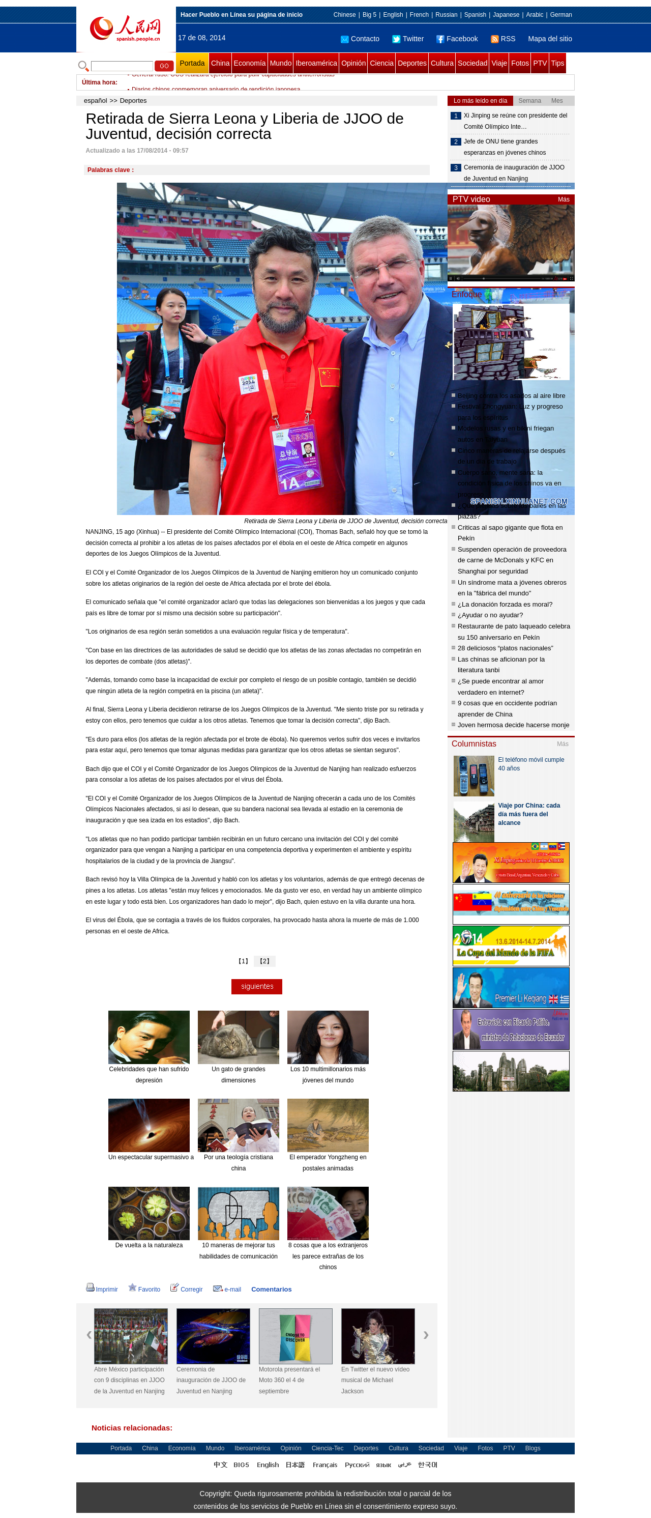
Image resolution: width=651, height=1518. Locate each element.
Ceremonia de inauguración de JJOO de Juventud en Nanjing (211, 1380)
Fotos (520, 63)
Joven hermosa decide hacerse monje (514, 725)
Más (564, 199)
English (393, 14)
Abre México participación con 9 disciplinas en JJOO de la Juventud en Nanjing (129, 1380)
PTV (540, 63)
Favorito (144, 1289)
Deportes (412, 63)
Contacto (360, 39)
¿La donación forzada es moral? (505, 604)
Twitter (408, 39)
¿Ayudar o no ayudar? (490, 615)
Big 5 (369, 14)
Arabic (535, 14)
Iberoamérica (316, 63)
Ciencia (382, 63)
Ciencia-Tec (328, 1448)
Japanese (506, 14)
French (419, 14)
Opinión (353, 63)
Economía (250, 63)
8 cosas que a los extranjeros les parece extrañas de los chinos (328, 1256)
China (220, 63)
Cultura (442, 63)
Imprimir (102, 1289)
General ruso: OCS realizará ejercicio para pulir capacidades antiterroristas (233, 82)
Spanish (475, 14)
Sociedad (472, 63)
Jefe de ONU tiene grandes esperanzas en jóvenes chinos (505, 147)
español (95, 100)
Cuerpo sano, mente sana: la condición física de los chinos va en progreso (509, 483)
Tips (558, 63)
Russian (446, 14)
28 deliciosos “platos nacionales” (505, 648)
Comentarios (271, 1289)
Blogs (533, 1448)
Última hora (98, 82)
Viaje (499, 63)
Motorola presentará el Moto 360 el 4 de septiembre (289, 1380)
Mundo (281, 63)
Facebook (457, 39)
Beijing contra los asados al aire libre (512, 395)
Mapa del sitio (550, 39)
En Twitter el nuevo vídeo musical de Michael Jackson (375, 1380)
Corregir (186, 1289)
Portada (192, 63)
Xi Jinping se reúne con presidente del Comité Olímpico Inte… (515, 121)
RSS (503, 39)
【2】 (265, 961)
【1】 (243, 961)
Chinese (345, 14)
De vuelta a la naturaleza (149, 1245)
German (561, 14)
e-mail (227, 1289)
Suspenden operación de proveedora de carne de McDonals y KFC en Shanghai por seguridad (512, 560)
